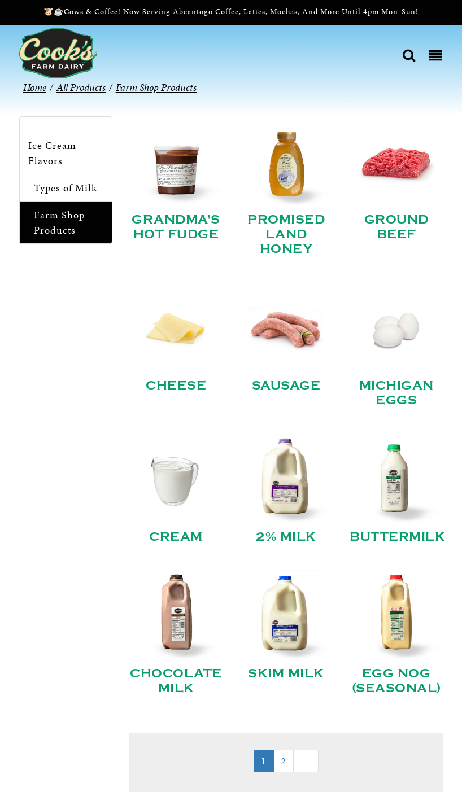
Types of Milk (65, 188)
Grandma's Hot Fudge (176, 227)
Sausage (286, 385)
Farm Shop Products (59, 222)
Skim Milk (286, 673)
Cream (176, 537)
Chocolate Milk (176, 680)
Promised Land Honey (286, 234)
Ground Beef (396, 227)
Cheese (176, 385)
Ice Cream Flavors (52, 153)
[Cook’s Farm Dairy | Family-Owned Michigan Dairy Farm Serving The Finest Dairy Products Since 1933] (58, 52)
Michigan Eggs (396, 393)
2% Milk (286, 537)
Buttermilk (397, 537)
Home (34, 87)
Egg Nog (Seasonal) (396, 680)
